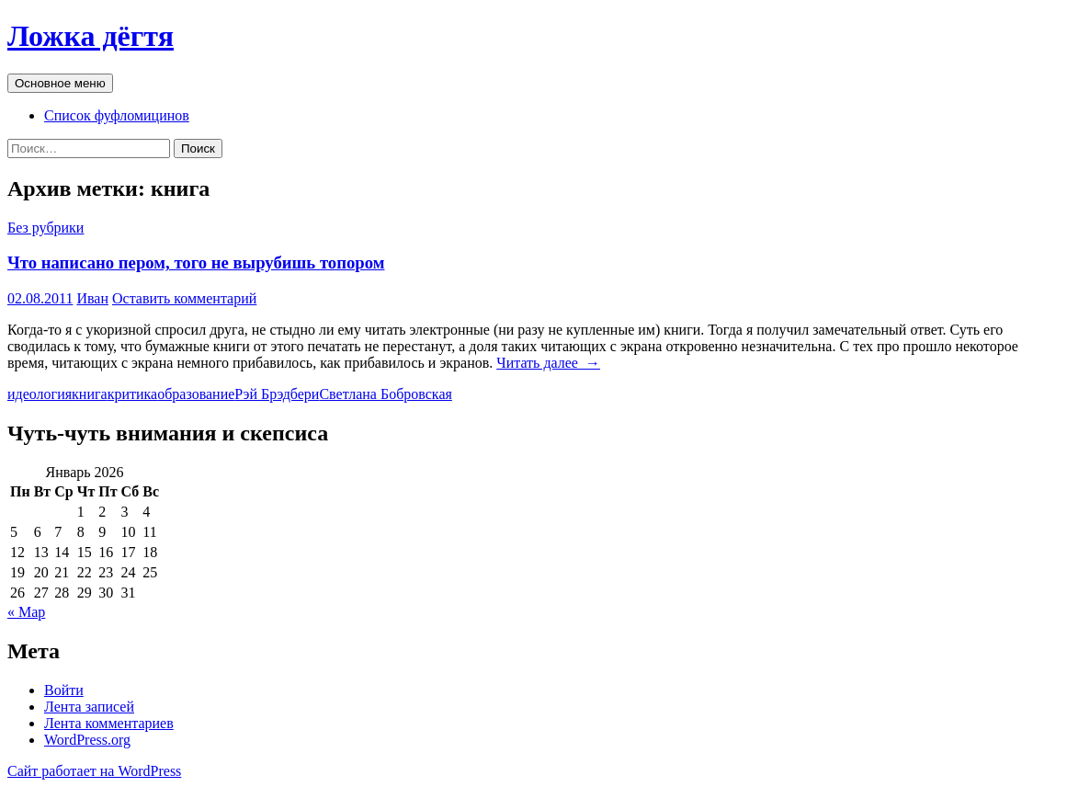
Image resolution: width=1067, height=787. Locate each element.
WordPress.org (87, 739)
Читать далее (548, 363)
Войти (64, 690)
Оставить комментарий (184, 298)
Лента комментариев (109, 723)
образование (195, 394)
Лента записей (89, 706)
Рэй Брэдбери (276, 394)
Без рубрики (45, 227)
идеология (39, 394)
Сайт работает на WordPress (94, 771)
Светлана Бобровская (385, 394)
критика (133, 394)
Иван (92, 298)
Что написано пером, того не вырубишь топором (195, 262)
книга (90, 394)
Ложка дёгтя (90, 35)
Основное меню (60, 83)
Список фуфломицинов (116, 115)
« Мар (26, 612)
